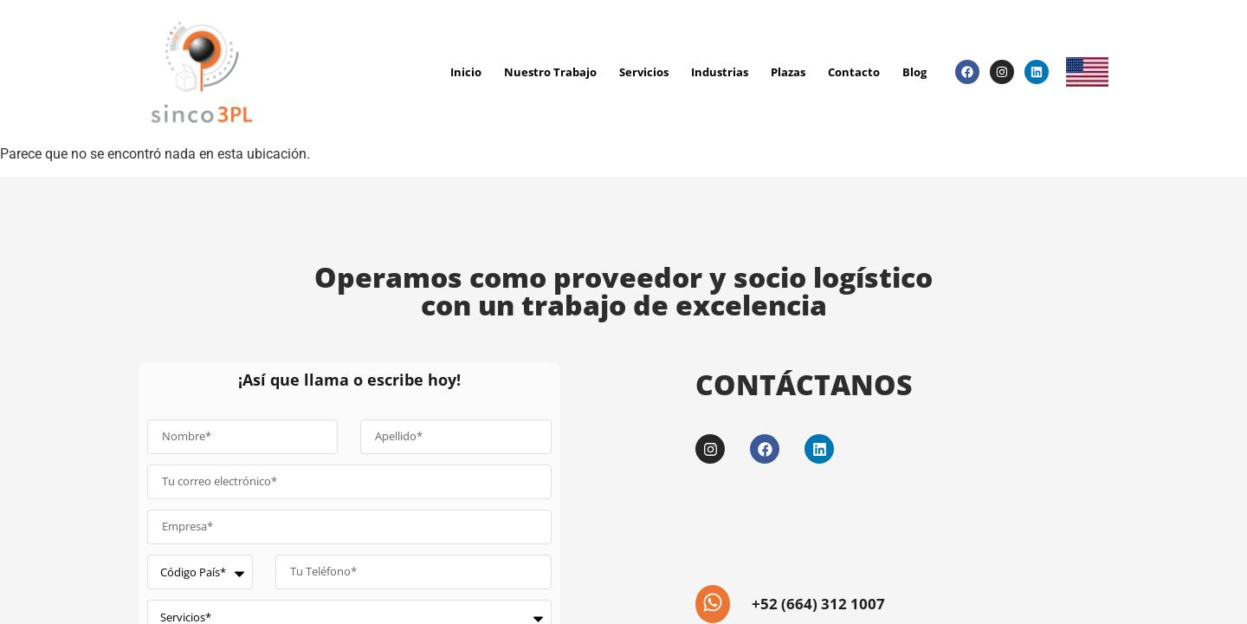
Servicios (644, 72)
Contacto (854, 72)
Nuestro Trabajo (550, 72)
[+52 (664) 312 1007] (711, 602)
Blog (914, 72)
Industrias (719, 72)
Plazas (788, 72)
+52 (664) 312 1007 (815, 603)
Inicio (465, 72)
